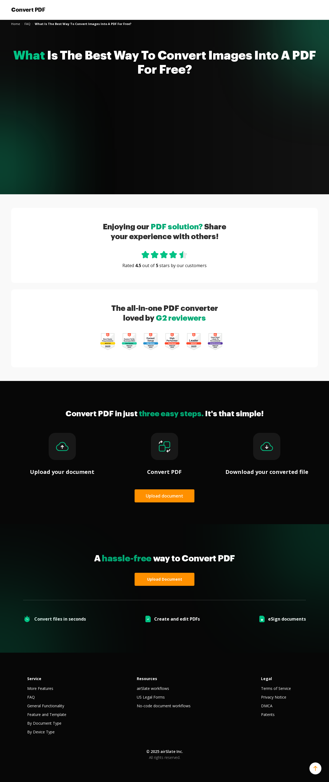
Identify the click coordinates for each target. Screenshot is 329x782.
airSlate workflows (153, 688)
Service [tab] (34, 678)
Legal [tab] (266, 678)
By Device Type (41, 731)
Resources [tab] (147, 678)
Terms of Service (276, 688)
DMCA (266, 705)
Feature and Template (46, 714)
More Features (40, 688)
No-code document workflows (164, 705)
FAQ (31, 697)
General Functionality (45, 705)
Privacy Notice (273, 697)
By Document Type (44, 723)
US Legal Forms (151, 697)
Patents (268, 714)
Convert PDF (28, 9)
